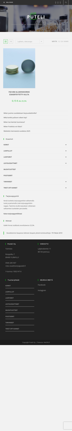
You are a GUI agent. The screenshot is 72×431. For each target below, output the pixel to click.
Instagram (42, 290)
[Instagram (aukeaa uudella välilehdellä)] (58, 2)
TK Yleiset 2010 (57, 233)
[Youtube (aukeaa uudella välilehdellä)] (61, 2)
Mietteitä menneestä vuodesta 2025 (17, 131)
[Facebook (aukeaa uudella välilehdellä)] (56, 2)
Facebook (41, 285)
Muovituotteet (10, 169)
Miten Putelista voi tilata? (13, 126)
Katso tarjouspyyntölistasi (13, 214)
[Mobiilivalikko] (7, 2)
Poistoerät (8, 175)
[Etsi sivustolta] (66, 2)
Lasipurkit (8, 157)
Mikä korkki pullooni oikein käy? (15, 117)
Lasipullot (8, 151)
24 (62, 41)
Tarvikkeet (8, 182)
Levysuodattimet (10, 163)
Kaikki (66, 41)
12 (59, 41)
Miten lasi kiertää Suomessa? (14, 122)
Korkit (6, 145)
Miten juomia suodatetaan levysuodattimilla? (20, 113)
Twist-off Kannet (10, 188)
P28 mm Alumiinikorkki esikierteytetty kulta (19, 93)
